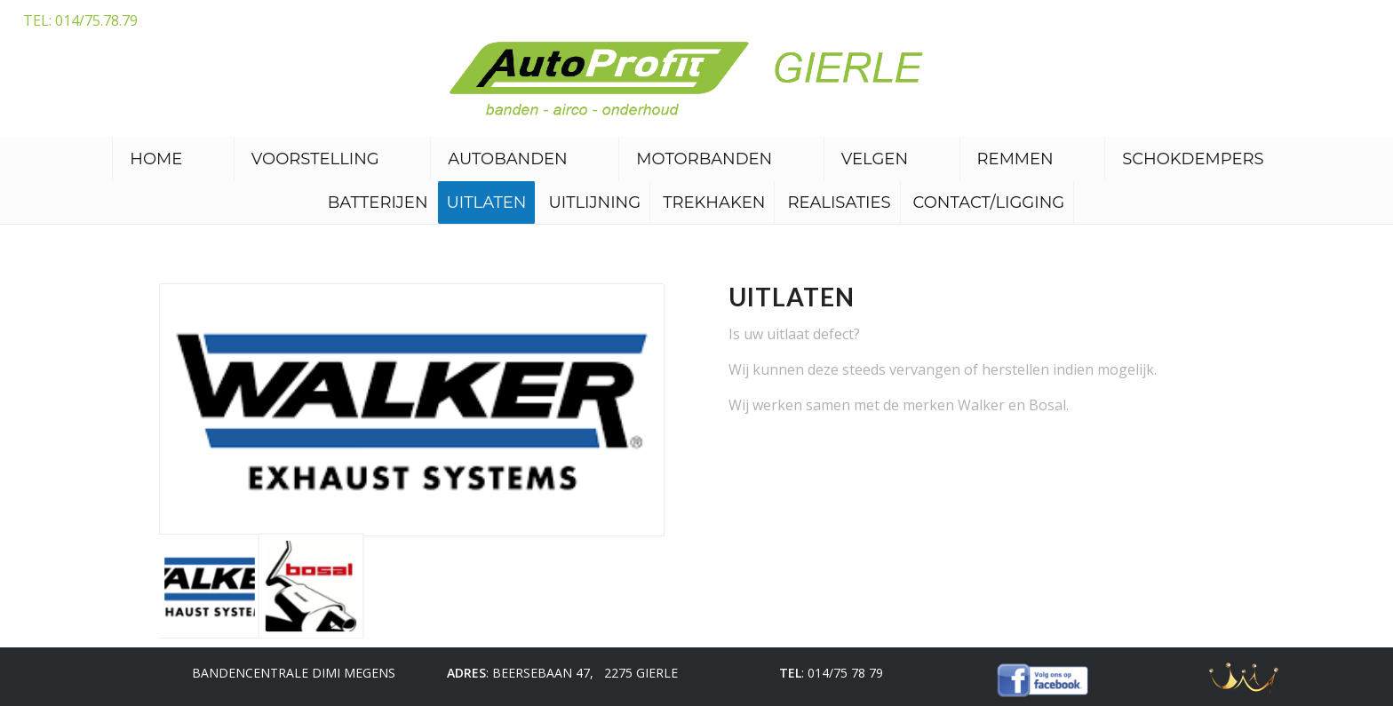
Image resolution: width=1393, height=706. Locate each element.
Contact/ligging (989, 202)
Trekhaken (714, 202)
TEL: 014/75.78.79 (80, 20)
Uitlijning (594, 202)
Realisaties (838, 202)
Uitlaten (487, 202)
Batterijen (378, 202)
